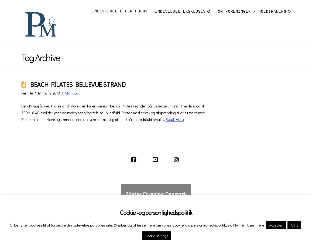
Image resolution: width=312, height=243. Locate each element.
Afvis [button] (294, 225)
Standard (72, 93)
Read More (175, 119)
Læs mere (255, 225)
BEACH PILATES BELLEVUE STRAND (77, 84)
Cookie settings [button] (157, 235)
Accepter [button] (276, 225)
